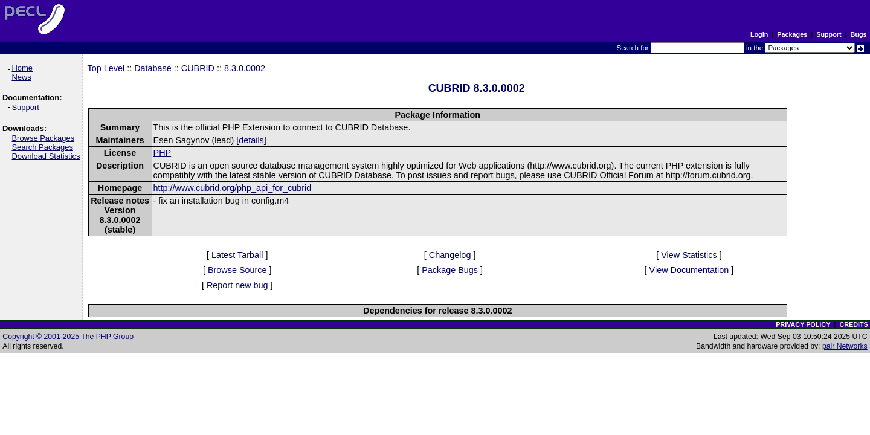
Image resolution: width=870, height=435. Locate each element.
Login (759, 34)
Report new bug (237, 285)
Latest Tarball (237, 255)
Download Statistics (47, 156)
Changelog (450, 255)
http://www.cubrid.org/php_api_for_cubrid (232, 188)
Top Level (106, 68)
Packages (792, 34)
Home (24, 67)
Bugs (859, 34)
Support (828, 34)
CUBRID (197, 68)
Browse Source (237, 270)
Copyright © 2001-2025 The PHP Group (68, 336)
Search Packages (44, 147)
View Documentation (689, 270)
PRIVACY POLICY (803, 324)
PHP (162, 153)
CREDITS (853, 324)
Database (153, 68)
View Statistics (689, 255)
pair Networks (845, 346)
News (23, 77)
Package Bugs (450, 270)
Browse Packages (45, 138)
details (251, 140)
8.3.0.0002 (244, 68)
